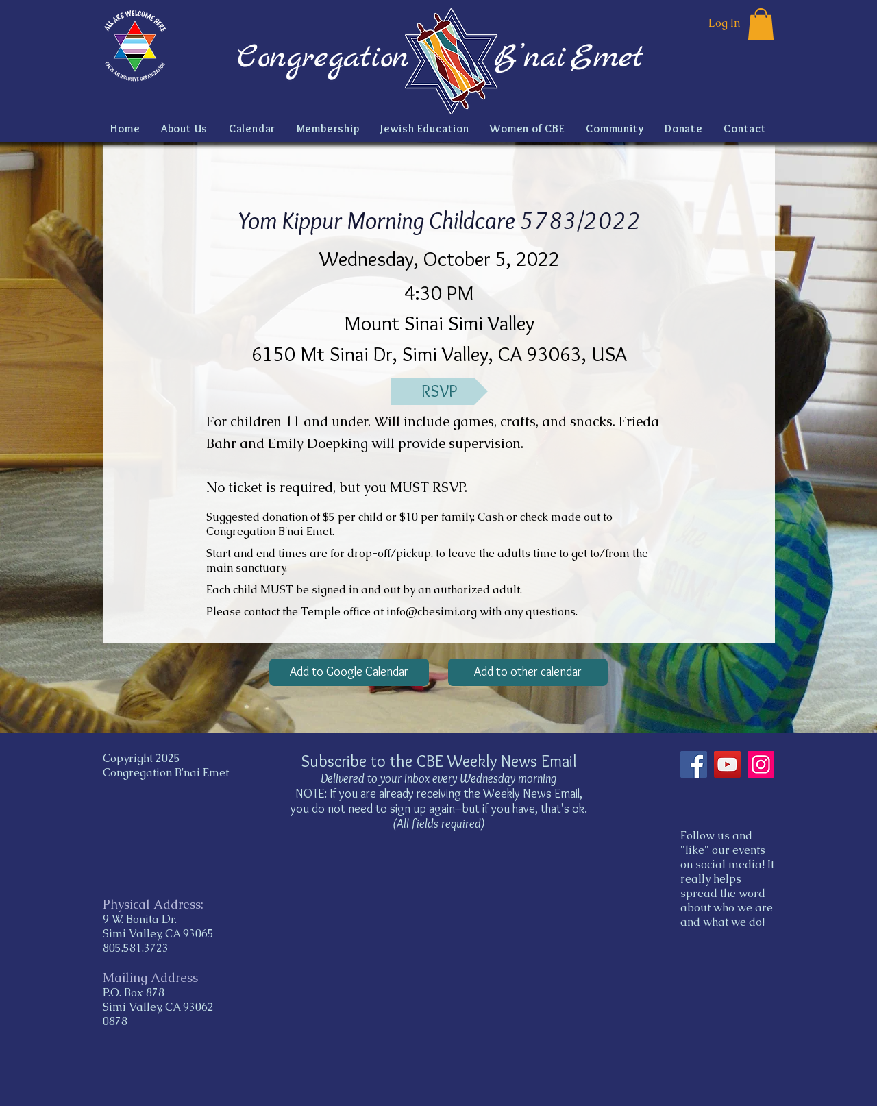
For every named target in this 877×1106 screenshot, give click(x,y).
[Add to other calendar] (528, 672)
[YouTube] (727, 764)
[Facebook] (693, 764)
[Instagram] (761, 764)
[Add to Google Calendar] (349, 672)
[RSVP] (439, 391)
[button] (761, 24)
